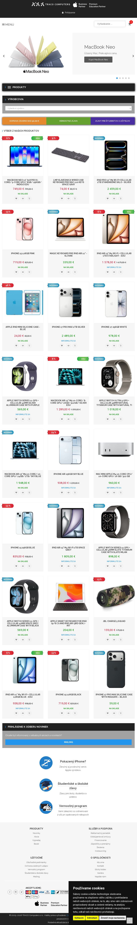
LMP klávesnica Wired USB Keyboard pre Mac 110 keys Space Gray (68, 182)
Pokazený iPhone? (73, 761)
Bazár (36, 844)
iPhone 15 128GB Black (68, 694)
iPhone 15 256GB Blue (23, 547)
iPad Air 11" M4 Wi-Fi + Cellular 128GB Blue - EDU (22, 695)
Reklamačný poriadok (100, 833)
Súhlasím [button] (79, 918)
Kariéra (100, 873)
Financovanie (100, 840)
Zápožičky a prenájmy (100, 844)
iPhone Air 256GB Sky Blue (68, 474)
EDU (38, 138)
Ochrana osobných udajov (36, 866)
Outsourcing (100, 851)
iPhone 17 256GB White (114, 327)
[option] (68, 53)
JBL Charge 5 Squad (114, 621)
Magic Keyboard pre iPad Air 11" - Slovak (68, 254)
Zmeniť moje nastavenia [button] (113, 918)
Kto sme (100, 862)
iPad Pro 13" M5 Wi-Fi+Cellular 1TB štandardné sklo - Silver (114, 181)
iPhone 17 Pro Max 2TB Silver (68, 327)
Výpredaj (36, 840)
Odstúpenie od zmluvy (100, 837)
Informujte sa (114, 267)
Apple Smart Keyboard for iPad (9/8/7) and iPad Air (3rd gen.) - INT (68, 623)
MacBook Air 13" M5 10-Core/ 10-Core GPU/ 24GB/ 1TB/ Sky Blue (22, 475)
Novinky (36, 833)
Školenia (100, 847)
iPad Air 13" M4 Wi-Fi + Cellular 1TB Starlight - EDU (114, 254)
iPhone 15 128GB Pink (23, 253)
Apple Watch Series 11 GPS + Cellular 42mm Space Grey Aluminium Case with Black (23, 623)
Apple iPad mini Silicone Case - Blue (23, 328)
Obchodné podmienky (36, 862)
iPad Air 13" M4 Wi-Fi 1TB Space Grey (68, 548)
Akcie (36, 837)
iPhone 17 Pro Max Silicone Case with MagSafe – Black (114, 695)
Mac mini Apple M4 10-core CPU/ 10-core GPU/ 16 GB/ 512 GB (114, 475)
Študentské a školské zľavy (73, 786)
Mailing (68, 742)
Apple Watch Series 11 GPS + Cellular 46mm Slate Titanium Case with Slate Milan (114, 549)
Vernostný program (73, 806)
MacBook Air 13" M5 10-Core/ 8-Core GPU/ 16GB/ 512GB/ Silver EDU (68, 402)
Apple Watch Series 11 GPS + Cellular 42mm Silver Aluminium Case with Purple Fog (23, 404)
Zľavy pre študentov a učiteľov (112, 121)
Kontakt (100, 866)
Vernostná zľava (68, 121)
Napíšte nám (100, 876)
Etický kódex (100, 869)
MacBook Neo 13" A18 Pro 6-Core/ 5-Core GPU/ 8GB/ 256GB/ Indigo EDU (22, 182)
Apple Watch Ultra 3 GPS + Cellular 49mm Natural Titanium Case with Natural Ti (114, 402)
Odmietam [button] (92, 918)
